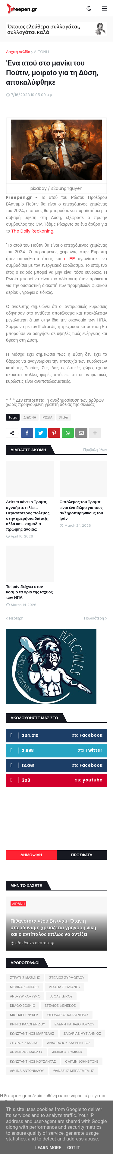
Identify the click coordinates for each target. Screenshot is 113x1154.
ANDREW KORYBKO (25, 996)
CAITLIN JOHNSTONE (82, 1061)
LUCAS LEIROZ (61, 996)
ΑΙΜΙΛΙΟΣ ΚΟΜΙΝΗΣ (67, 1052)
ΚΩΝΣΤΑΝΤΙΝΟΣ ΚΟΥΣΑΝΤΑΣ (33, 1061)
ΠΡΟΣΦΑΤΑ (82, 855)
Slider (63, 417)
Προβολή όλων (95, 449)
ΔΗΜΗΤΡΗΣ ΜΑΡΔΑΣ (26, 1052)
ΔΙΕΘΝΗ (41, 52)
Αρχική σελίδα (18, 52)
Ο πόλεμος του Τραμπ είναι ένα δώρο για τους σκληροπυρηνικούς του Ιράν (81, 510)
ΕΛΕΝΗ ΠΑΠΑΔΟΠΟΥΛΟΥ (74, 1024)
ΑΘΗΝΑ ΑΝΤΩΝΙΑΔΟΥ (27, 1070)
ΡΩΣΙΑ (47, 417)
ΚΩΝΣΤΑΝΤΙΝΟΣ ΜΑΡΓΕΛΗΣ (32, 1033)
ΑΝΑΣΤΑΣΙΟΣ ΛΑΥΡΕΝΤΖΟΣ (68, 1042)
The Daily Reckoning (32, 231)
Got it (73, 1147)
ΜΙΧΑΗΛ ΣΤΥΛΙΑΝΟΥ (64, 987)
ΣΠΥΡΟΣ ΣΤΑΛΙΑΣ (24, 1042)
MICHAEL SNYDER (24, 1014)
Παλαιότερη (94, 618)
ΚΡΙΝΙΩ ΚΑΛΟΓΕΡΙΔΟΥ (27, 1024)
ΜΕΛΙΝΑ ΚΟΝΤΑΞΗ (24, 987)
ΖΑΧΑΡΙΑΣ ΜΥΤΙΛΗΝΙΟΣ (82, 1033)
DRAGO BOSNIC (22, 1005)
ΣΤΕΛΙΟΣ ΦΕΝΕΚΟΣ (60, 1005)
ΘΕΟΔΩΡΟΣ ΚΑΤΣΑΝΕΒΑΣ (68, 1014)
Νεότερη (16, 618)
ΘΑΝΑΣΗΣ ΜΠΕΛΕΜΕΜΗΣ (73, 1070)
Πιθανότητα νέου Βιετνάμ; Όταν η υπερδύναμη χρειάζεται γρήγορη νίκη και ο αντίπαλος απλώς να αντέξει (53, 928)
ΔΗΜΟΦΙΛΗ (31, 855)
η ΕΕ (69, 259)
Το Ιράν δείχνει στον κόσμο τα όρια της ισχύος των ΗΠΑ (29, 592)
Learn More (48, 1147)
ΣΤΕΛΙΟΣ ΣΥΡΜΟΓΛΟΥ (66, 977)
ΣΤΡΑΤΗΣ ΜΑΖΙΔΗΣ (25, 977)
